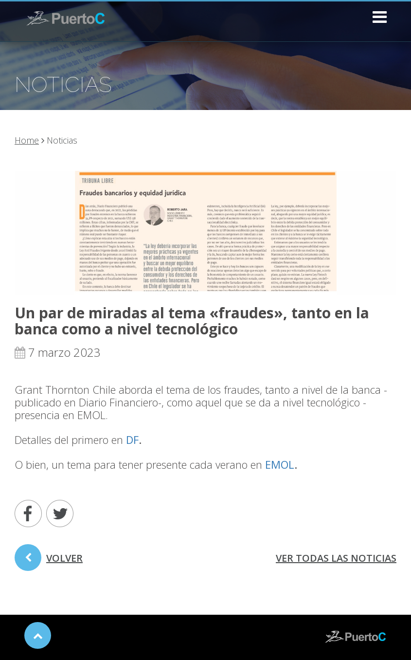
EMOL (279, 464)
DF (132, 439)
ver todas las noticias (336, 558)
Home (27, 140)
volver (49, 561)
